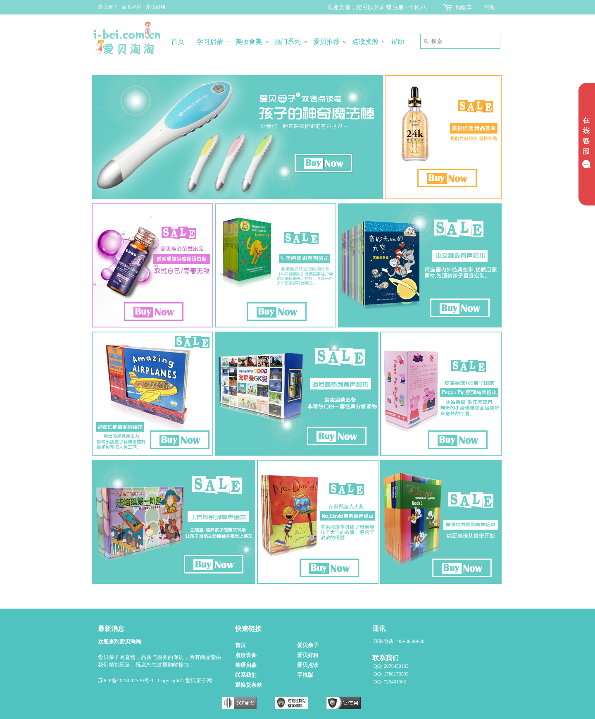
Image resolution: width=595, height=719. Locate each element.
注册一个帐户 (409, 7)
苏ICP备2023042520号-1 (126, 680)
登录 (379, 7)
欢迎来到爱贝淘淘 (119, 641)
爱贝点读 (308, 665)
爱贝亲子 (108, 7)
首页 (240, 645)
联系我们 (246, 675)
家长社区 (132, 7)
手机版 (305, 675)
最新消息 (111, 628)
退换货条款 (248, 685)
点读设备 (246, 655)
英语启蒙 (246, 665)
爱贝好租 (156, 7)
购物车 (464, 7)
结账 (489, 7)
